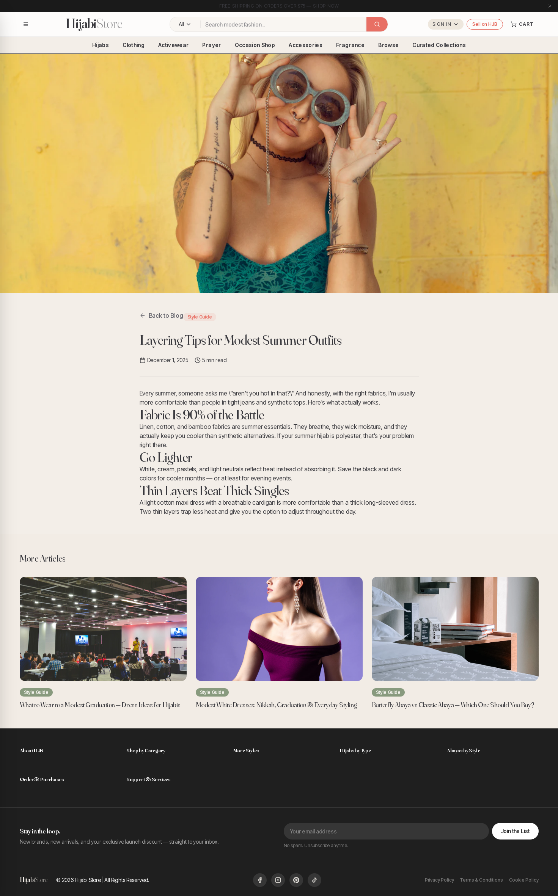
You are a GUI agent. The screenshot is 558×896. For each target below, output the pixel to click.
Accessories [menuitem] (305, 45)
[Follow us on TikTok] (314, 880)
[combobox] (283, 24)
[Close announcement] (549, 6)
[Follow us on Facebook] (260, 880)
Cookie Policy (524, 880)
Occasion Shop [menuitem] (255, 45)
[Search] (377, 24)
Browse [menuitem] (388, 45)
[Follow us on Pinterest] (296, 880)
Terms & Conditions (481, 880)
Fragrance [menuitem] (350, 45)
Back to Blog (161, 315)
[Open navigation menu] (26, 24)
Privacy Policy (439, 880)
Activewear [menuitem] (173, 45)
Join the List (515, 831)
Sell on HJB (484, 24)
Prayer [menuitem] (211, 45)
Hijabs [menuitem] (100, 45)
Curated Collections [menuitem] (439, 45)
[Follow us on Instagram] (278, 880)
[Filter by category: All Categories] (185, 24)
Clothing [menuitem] (134, 45)
